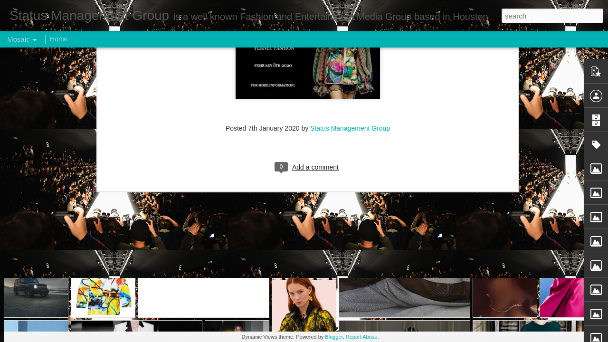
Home (58, 39)
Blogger (333, 337)
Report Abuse (362, 337)
